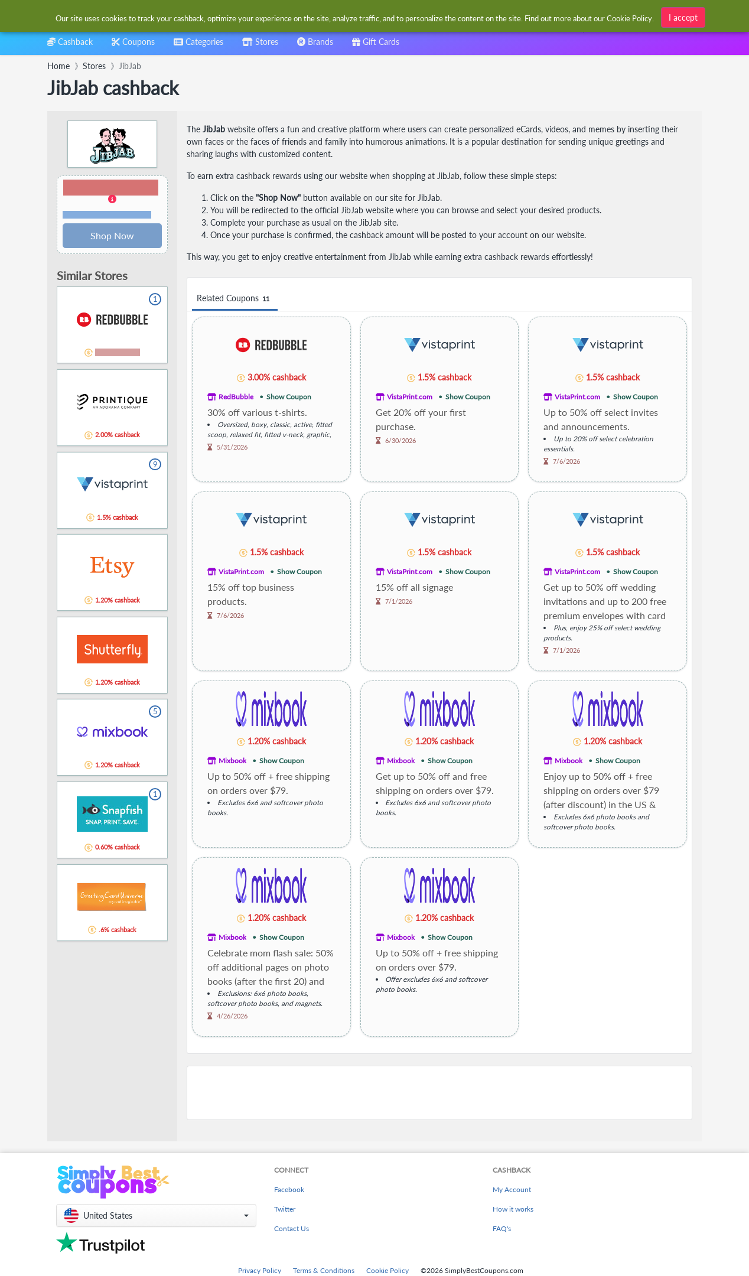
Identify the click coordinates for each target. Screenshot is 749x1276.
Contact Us (291, 1228)
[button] (112, 199)
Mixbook (232, 760)
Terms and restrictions (107, 215)
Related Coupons (235, 298)
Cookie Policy (387, 1270)
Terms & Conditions (323, 1270)
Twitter (284, 1209)
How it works (513, 1209)
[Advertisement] (439, 1092)
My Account (512, 1189)
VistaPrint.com (409, 396)
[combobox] (355, 17)
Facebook (289, 1189)
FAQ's (502, 1228)
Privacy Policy (259, 1270)
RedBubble (236, 396)
